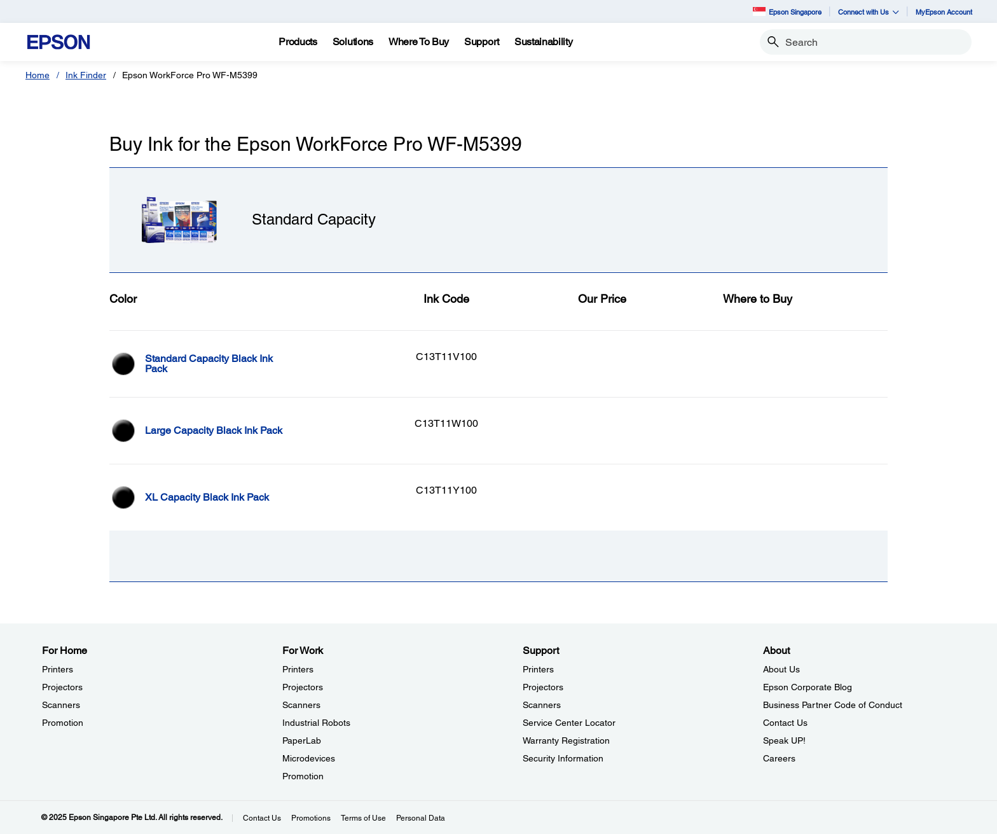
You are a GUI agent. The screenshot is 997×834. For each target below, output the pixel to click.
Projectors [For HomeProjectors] (62, 687)
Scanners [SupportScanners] (542, 705)
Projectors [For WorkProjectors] (302, 687)
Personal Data (420, 818)
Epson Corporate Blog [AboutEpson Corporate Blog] (807, 687)
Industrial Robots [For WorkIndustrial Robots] (316, 723)
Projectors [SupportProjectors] (543, 687)
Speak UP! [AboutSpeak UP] (784, 740)
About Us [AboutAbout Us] (781, 669)
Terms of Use (363, 818)
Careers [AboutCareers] (779, 758)
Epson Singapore (787, 11)
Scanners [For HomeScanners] (61, 705)
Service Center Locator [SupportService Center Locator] (569, 723)
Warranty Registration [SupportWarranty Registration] (566, 740)
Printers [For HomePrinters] (57, 669)
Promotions (311, 818)
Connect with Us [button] (868, 12)
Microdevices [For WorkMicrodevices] (308, 758)
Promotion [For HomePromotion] (62, 723)
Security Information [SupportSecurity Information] (563, 758)
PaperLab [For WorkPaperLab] (301, 740)
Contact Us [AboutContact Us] (785, 723)
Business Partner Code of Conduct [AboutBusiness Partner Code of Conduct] (832, 705)
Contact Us (262, 818)
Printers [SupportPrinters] (538, 669)
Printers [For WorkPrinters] (297, 669)
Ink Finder (85, 75)
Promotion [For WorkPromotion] (303, 776)
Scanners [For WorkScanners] (301, 705)
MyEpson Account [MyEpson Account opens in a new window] (944, 12)
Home (37, 75)
